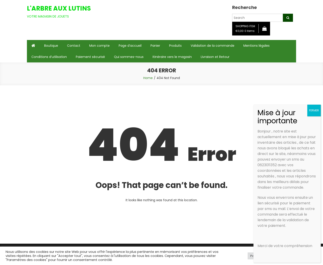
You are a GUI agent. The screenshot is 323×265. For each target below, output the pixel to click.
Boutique (51, 45)
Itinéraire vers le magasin (172, 57)
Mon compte (99, 45)
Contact (73, 45)
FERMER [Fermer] (314, 110)
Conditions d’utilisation (49, 57)
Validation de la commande (212, 45)
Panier (155, 45)
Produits (175, 45)
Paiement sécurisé (90, 57)
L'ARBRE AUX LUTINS (59, 8)
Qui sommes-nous (129, 57)
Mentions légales (256, 45)
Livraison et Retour (215, 57)
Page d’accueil (130, 45)
